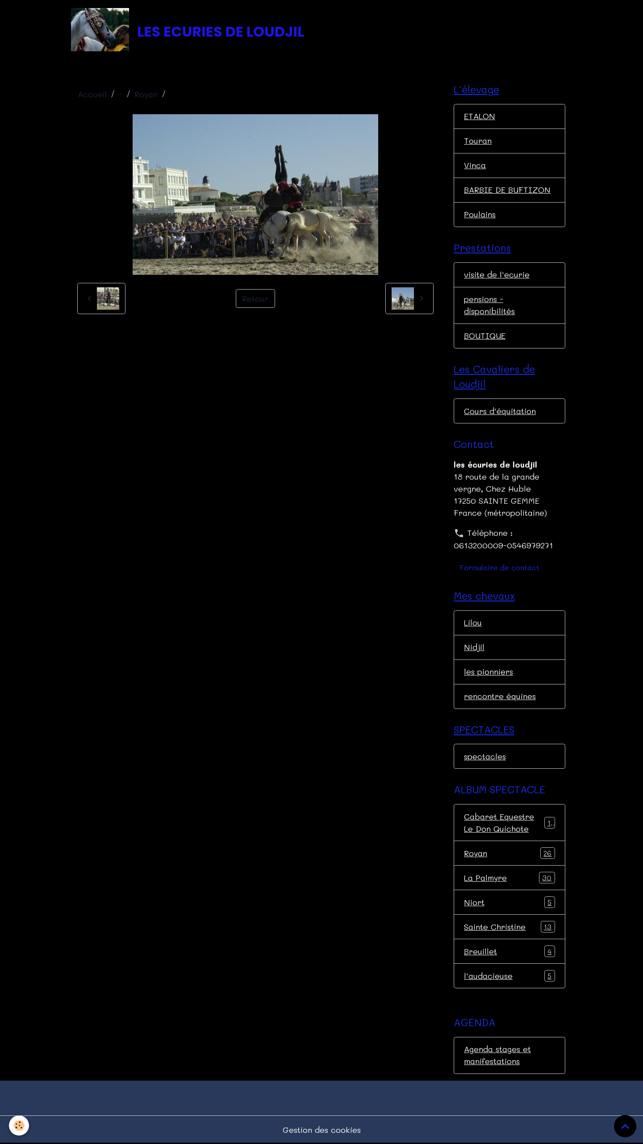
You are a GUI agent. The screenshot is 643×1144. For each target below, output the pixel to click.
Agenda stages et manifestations (497, 1055)
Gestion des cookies (322, 1129)
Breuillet (509, 951)
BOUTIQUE (484, 335)
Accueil (92, 94)
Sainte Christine (509, 927)
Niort (509, 902)
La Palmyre (509, 877)
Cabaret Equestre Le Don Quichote (509, 822)
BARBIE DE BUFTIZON (507, 189)
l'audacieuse (509, 976)
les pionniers (488, 671)
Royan (146, 94)
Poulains (480, 214)
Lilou (473, 622)
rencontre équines (500, 696)
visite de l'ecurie (497, 274)
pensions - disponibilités (489, 305)
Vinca (475, 165)
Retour (255, 298)
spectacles (485, 756)
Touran (478, 140)
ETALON (479, 116)
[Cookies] (19, 1125)
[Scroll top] (625, 1126)
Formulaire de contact (499, 567)
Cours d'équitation (500, 411)
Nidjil (474, 647)
